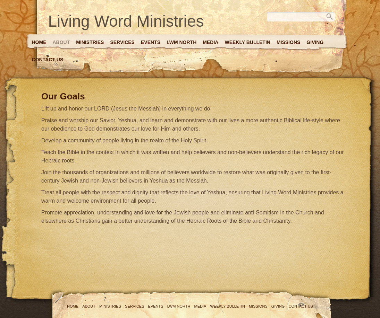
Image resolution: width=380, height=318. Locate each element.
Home (39, 42)
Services (122, 42)
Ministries (90, 42)
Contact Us (48, 59)
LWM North (181, 42)
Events (150, 42)
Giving (314, 42)
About (61, 42)
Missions (288, 42)
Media (210, 42)
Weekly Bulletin (247, 42)
